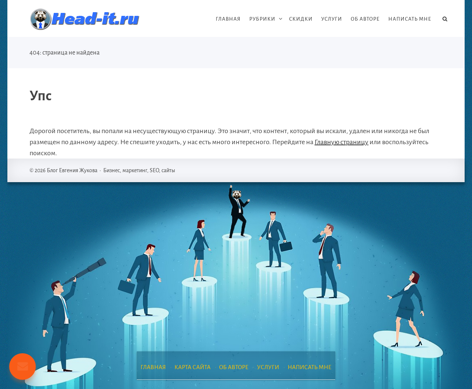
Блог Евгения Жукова (85, 19)
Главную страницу (341, 142)
